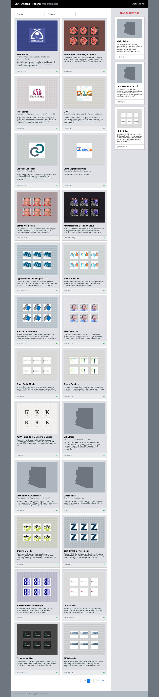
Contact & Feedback (43, 694)
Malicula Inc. (123, 41)
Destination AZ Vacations (29, 495)
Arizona (26, 3)
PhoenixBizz (22, 112)
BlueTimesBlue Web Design (30, 605)
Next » (103, 681)
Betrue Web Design (26, 226)
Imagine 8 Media (24, 551)
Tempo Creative (71, 384)
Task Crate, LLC (71, 331)
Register (141, 4)
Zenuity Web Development (76, 551)
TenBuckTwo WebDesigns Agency (80, 54)
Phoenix (45, 3)
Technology (31, 694)
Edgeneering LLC (25, 658)
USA (17, 3)
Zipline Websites (72, 278)
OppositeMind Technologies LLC (32, 278)
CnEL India (69, 437)
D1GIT (67, 112)
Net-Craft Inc (23, 54)
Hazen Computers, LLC (127, 86)
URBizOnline (70, 605)
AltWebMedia (70, 658)
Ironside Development (27, 331)
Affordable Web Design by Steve (79, 226)
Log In (134, 4)
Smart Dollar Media (26, 384)
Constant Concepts (26, 169)
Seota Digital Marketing (75, 169)
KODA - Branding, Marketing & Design (34, 437)
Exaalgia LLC (70, 495)
